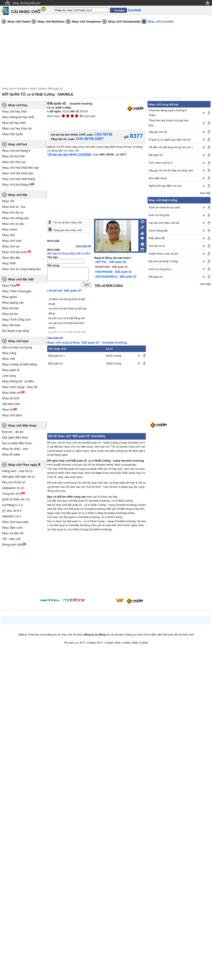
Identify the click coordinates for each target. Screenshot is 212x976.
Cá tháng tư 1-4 (12, 505)
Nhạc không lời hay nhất (18, 117)
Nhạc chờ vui (10, 246)
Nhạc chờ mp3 (18, 341)
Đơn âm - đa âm (13, 432)
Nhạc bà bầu (10, 308)
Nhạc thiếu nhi (11, 392)
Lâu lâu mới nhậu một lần (164, 222)
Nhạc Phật (9, 285)
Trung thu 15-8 (11, 493)
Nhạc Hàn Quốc (12, 134)
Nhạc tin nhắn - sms (15, 448)
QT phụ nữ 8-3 (11, 510)
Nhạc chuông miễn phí (26, 3)
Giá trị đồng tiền (158, 230)
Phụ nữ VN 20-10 (13, 482)
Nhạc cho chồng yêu (15, 218)
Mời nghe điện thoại (15, 437)
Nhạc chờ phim (12, 415)
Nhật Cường (37, 88)
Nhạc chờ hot (17, 144)
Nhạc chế (8, 235)
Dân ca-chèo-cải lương (17, 347)
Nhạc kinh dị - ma (13, 206)
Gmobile (22, 88)
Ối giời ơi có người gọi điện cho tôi (169, 139)
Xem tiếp (205, 193)
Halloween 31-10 (13, 488)
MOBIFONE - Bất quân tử (111, 266)
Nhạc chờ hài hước (14, 252)
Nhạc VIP (8, 201)
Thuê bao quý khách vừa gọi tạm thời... (169, 123)
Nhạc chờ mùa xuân (15, 522)
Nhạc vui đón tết (13, 533)
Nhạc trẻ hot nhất (13, 156)
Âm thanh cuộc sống (15, 331)
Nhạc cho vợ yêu (13, 223)
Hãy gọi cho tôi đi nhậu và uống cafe (171, 170)
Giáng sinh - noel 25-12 (17, 471)
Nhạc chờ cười (12, 240)
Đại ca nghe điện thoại (16, 443)
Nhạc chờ (8, 88)
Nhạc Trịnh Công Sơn (16, 319)
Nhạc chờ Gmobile (161, 21)
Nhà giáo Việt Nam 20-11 (18, 476)
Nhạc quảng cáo (13, 302)
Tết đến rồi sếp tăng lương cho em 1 (171, 147)
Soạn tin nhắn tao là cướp (164, 207)
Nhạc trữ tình (10, 398)
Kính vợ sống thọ (159, 215)
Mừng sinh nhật (12, 544)
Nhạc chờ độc (17, 195)
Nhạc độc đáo (11, 257)
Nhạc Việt (8, 358)
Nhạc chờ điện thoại (22, 425)
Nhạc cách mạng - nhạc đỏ (19, 387)
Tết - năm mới (11, 539)
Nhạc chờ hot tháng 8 (16, 150)
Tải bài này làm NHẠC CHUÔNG (69, 154)
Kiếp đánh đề (157, 238)
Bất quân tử (55, 88)
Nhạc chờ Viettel (18, 21)
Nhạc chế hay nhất (14, 111)
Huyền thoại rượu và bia (163, 253)
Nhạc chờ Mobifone (51, 21)
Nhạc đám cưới (12, 527)
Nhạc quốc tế (11, 370)
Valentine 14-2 (11, 516)
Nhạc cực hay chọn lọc (17, 128)
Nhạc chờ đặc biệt (21, 279)
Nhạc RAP (9, 263)
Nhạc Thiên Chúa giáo (16, 291)
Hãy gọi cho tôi (158, 131)
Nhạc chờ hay (17, 105)
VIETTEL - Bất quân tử (110, 262)
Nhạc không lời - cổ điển (18, 381)
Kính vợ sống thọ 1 (160, 269)
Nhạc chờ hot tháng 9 (16, 184)
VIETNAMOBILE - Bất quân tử (115, 276)
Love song (9, 375)
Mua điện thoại (157, 178)
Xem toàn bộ (84, 245)
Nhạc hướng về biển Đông (19, 364)
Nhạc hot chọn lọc (14, 162)
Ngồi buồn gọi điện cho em (165, 185)
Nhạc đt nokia (11, 454)
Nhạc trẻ (7, 409)
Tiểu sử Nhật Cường (109, 285)
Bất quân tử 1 (56, 356)
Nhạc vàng (9, 353)
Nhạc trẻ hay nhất (13, 122)
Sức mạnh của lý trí (161, 162)
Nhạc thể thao (11, 325)
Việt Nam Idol (11, 404)
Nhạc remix (9, 229)
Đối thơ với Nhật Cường (163, 261)
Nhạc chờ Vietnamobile (124, 21)
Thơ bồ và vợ (157, 245)
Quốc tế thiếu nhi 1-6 (16, 499)
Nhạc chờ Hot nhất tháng (18, 179)
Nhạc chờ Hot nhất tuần (17, 173)
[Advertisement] (179, 355)
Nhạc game (9, 297)
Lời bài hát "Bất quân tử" (64, 291)
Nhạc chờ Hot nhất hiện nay (20, 167)
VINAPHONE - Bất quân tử (113, 271)
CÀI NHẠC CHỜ (25, 11)
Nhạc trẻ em (10, 314)
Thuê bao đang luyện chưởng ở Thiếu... (168, 113)
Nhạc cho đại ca (12, 212)
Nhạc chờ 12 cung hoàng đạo (21, 269)
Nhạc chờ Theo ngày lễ (24, 464)
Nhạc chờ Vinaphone (86, 21)
